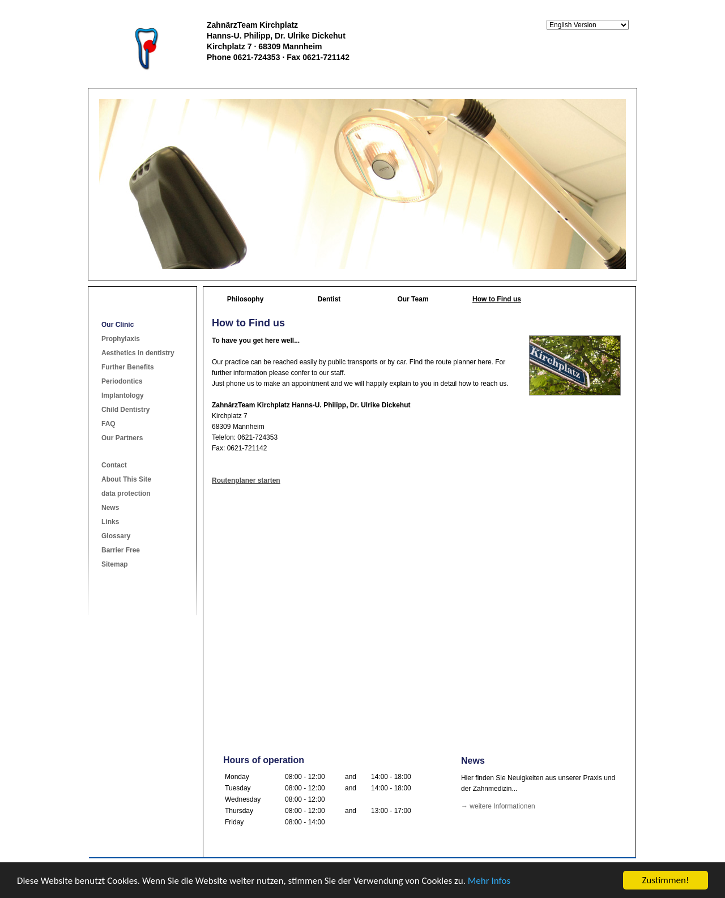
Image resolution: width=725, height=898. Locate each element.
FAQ (108, 424)
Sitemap (114, 564)
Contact (114, 465)
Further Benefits (127, 367)
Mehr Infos (489, 881)
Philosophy (245, 299)
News (110, 508)
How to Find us (496, 299)
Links (110, 522)
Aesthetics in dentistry (137, 353)
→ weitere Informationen (498, 806)
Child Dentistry (125, 410)
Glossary (115, 536)
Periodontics (122, 381)
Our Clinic (117, 325)
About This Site (126, 479)
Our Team (412, 299)
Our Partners (122, 438)
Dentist (329, 299)
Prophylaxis (120, 339)
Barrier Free (120, 550)
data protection (126, 493)
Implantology (122, 395)
